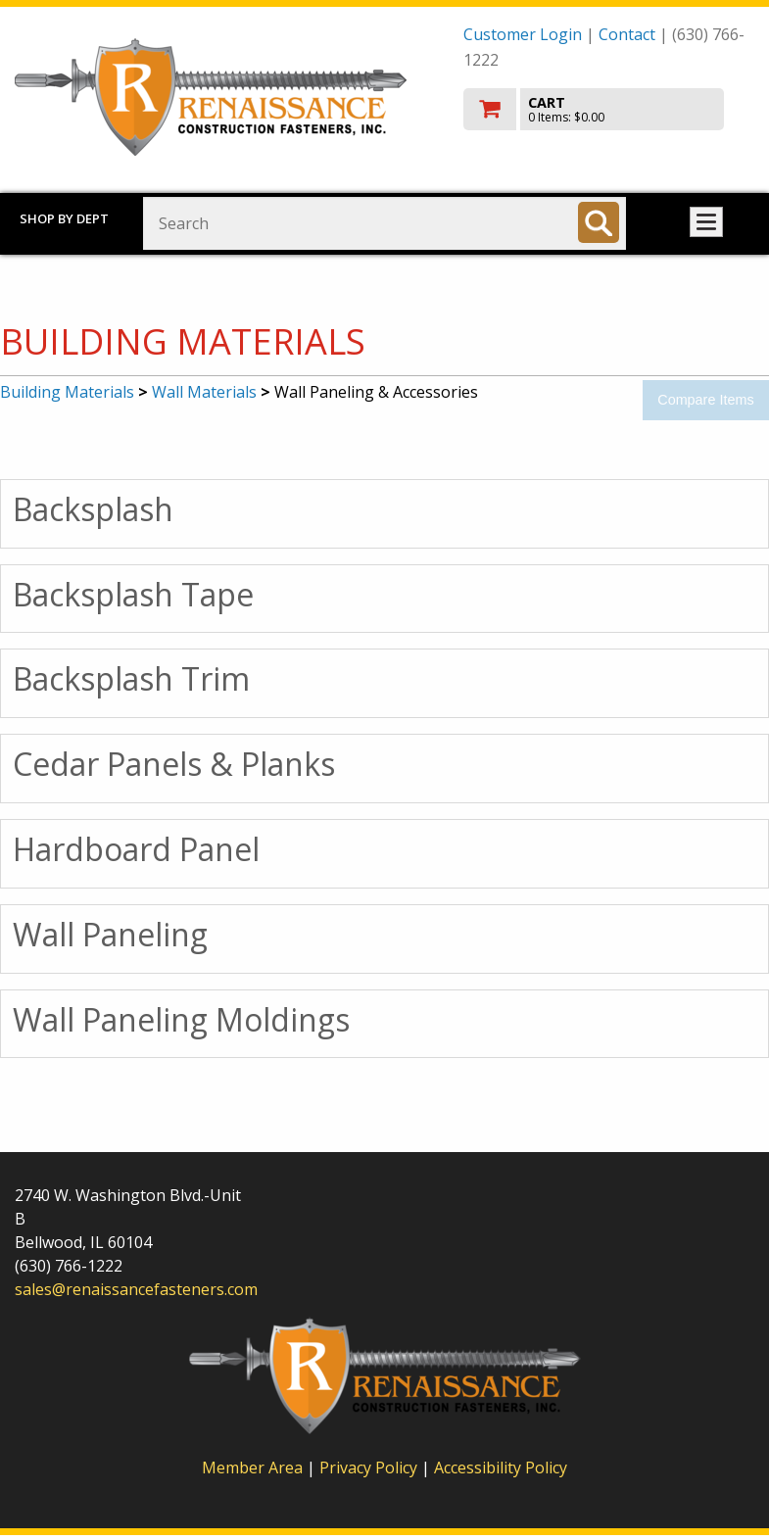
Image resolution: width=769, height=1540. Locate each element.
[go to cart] (608, 109)
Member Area (252, 1467)
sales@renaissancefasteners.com (136, 1289)
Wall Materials (204, 392)
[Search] (598, 222)
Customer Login (522, 34)
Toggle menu (706, 222)
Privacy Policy (370, 1467)
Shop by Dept (64, 218)
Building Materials (67, 392)
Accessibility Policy (500, 1467)
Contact (627, 34)
